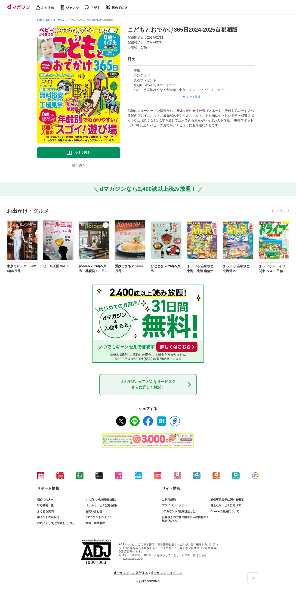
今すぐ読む (82, 153)
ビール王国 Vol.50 (56, 266)
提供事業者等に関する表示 (227, 499)
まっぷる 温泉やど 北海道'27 (236, 268)
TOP (39, 20)
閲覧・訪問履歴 (95, 523)
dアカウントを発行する (131, 573)
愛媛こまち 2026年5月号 (129, 268)
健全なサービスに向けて (225, 505)
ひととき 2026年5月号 (165, 268)
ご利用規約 (169, 499)
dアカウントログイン (99, 517)
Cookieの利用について (224, 511)
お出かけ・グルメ (55, 20)
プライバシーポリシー (176, 505)
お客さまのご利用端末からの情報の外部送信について (185, 519)
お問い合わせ (94, 511)
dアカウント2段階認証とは (179, 511)
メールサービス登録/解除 (101, 505)
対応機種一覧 (45, 505)
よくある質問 (45, 511)
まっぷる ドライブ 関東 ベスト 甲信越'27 (274, 268)
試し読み (78, 165)
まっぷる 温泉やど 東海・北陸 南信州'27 (201, 268)
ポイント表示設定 (48, 517)
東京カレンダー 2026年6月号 (21, 268)
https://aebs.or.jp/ (132, 558)
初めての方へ (45, 499)
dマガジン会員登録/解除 (101, 499)
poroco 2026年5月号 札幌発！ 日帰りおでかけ (93, 268)
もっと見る (279, 211)
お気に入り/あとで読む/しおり (56, 523)
